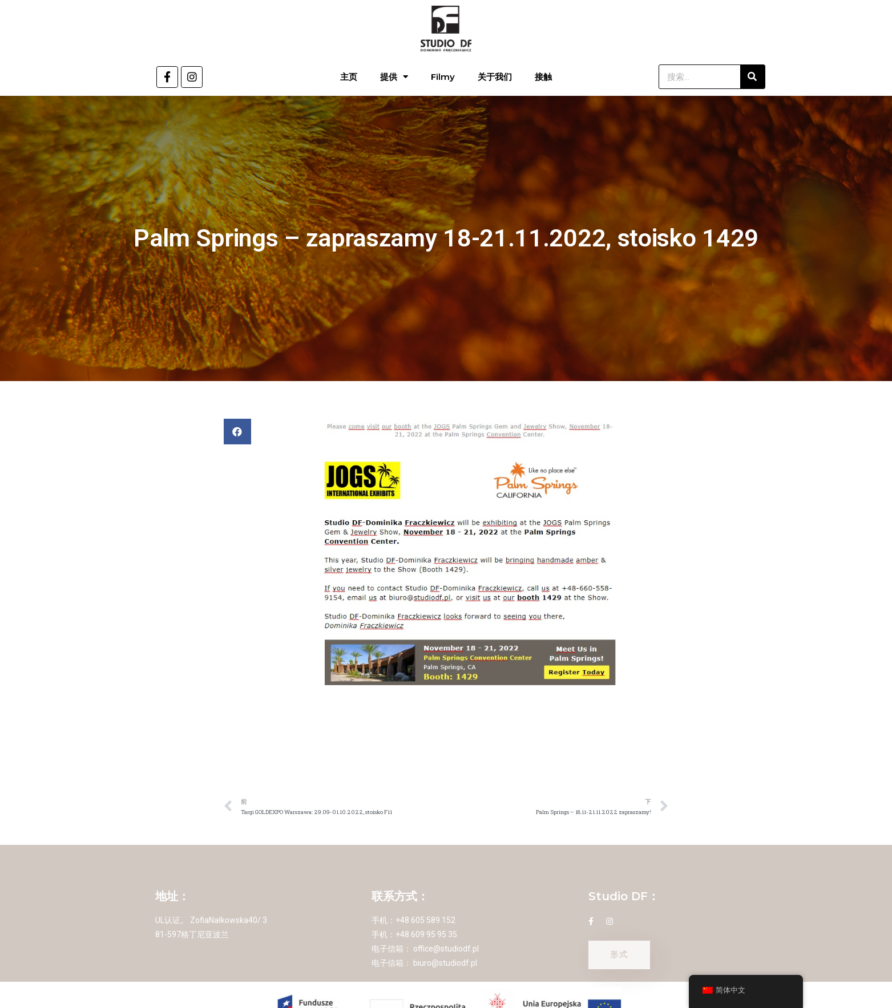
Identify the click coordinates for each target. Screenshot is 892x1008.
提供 (394, 77)
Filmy (443, 76)
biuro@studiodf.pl (445, 962)
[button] (237, 431)
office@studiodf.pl (446, 948)
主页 (348, 76)
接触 (543, 76)
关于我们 (495, 76)
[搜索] (752, 76)
